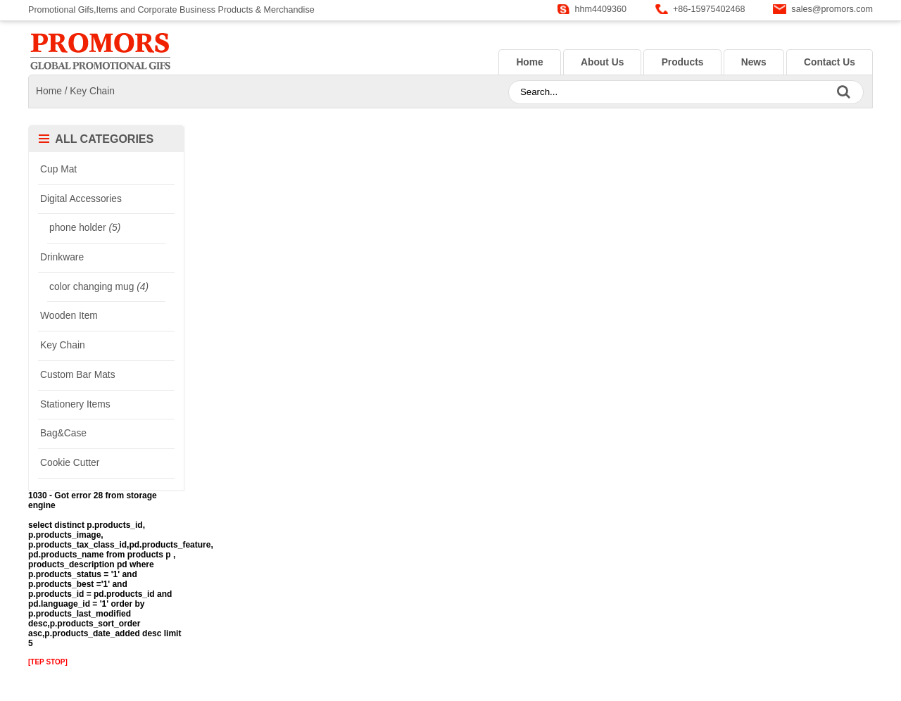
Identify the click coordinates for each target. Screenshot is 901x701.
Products (683, 62)
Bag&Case (63, 433)
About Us (602, 62)
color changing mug (99, 287)
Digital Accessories (81, 199)
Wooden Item (69, 315)
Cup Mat (58, 169)
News (754, 62)
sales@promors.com (832, 9)
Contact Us (829, 62)
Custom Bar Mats (77, 375)
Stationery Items (75, 404)
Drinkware (62, 257)
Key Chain (92, 91)
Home (529, 62)
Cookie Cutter (69, 462)
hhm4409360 (601, 9)
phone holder (84, 227)
